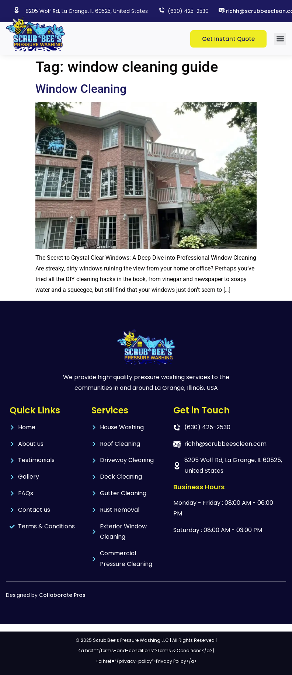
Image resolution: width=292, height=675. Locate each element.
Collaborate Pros (62, 595)
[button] (280, 39)
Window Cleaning (80, 89)
